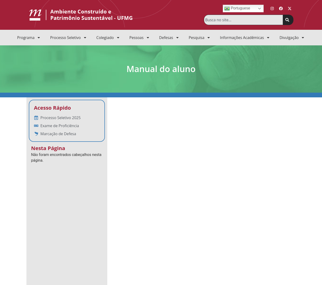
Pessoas (139, 37)
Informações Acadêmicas (245, 37)
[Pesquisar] (288, 20)
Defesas (169, 37)
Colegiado (108, 37)
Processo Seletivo (68, 37)
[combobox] (243, 20)
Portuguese (237, 8)
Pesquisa (199, 37)
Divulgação (292, 37)
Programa (29, 37)
